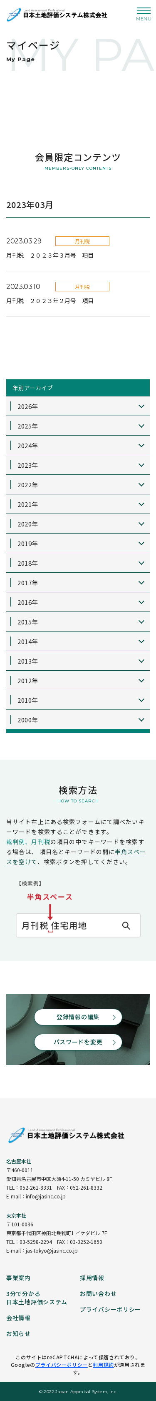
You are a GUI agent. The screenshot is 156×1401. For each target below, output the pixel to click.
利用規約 (103, 1364)
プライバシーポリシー (61, 1364)
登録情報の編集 (78, 1017)
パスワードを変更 (78, 1042)
